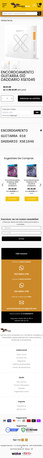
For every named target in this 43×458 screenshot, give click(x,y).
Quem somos (21, 354)
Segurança (21, 361)
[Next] (40, 185)
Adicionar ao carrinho (30, 98)
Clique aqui (13, 115)
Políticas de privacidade (21, 364)
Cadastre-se (21, 406)
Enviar (21, 238)
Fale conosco (21, 382)
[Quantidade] (7, 99)
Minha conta (21, 409)
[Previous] (2, 185)
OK (37, 112)
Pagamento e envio (21, 391)
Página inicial (6, 20)
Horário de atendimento (21, 367)
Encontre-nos (21, 358)
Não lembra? (9, 115)
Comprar (12, 198)
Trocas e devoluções (21, 385)
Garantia (21, 388)
